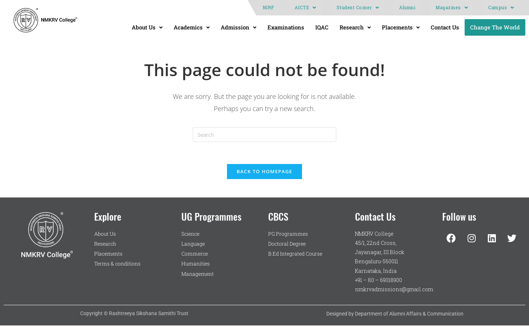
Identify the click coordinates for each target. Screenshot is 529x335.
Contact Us (445, 27)
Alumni (407, 7)
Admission (238, 27)
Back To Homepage (264, 171)
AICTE (305, 7)
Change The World (495, 27)
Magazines (452, 7)
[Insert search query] (264, 134)
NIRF (268, 7)
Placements (401, 27)
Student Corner (358, 7)
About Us (147, 27)
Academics (192, 27)
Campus (501, 7)
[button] (305, 7)
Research (355, 27)
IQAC (322, 27)
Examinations (285, 27)
